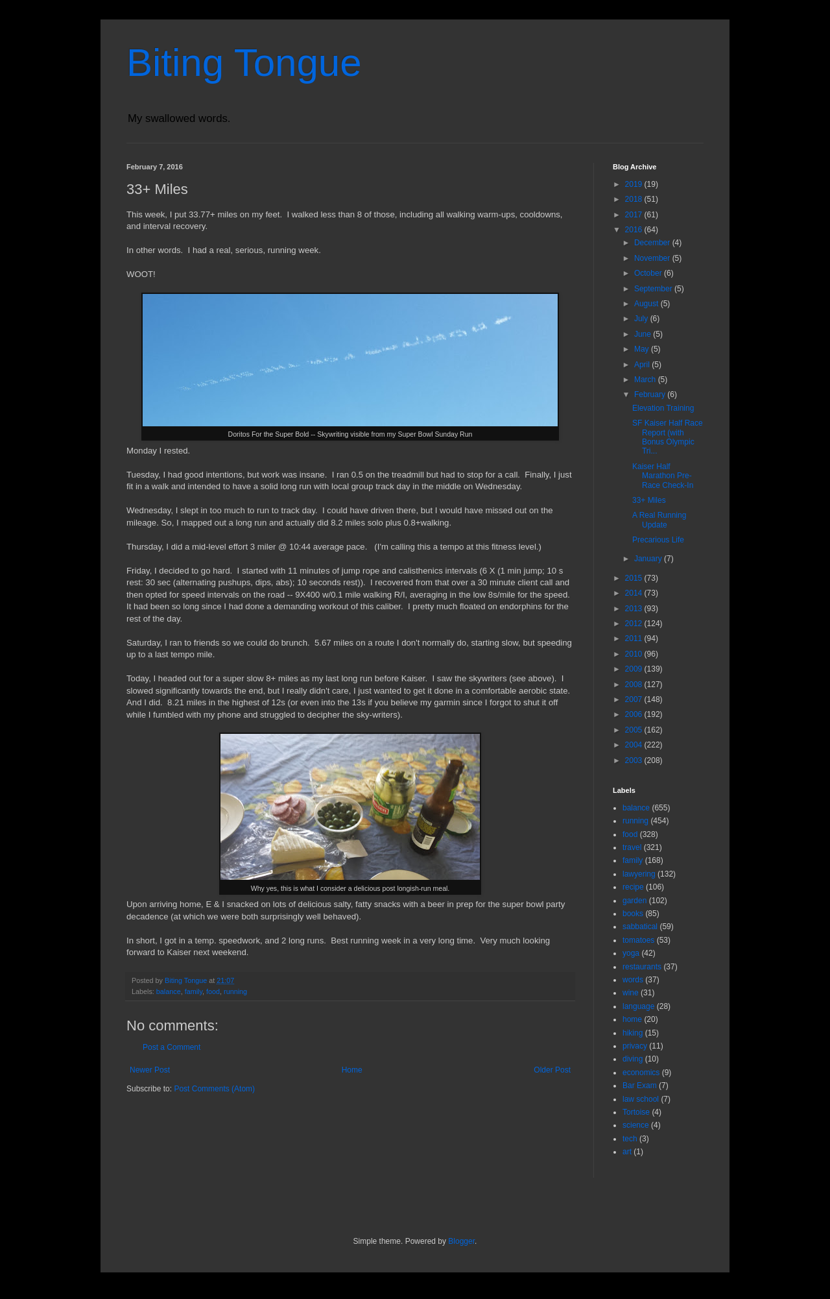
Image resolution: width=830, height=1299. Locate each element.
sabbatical (640, 926)
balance (168, 991)
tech (629, 1138)
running (235, 991)
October (649, 273)
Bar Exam (639, 1085)
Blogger (461, 1241)
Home (352, 1069)
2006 (635, 714)
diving (632, 1058)
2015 (635, 578)
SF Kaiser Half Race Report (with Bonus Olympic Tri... (667, 437)
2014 (635, 593)
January (649, 558)
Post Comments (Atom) (214, 1088)
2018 (635, 199)
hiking (632, 1033)
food (213, 991)
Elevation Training (663, 408)
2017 (635, 214)
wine (630, 992)
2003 (635, 760)
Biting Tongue (244, 62)
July (642, 318)
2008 (635, 684)
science (635, 1125)
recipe (633, 887)
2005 (635, 729)
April (643, 364)
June (643, 334)
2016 (635, 229)
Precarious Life (658, 539)
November (653, 258)
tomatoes (638, 940)
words (632, 979)
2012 (635, 623)
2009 (635, 669)
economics (640, 1072)
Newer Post (150, 1069)
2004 (635, 744)
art (627, 1151)
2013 (635, 608)
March (646, 379)
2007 (635, 699)
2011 (635, 638)
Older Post (552, 1069)
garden (634, 900)
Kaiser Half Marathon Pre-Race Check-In (662, 476)
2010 (635, 654)
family (193, 991)
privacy (634, 1045)
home (632, 1019)
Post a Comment (171, 1047)
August (647, 303)
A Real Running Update (659, 520)
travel (631, 847)
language (638, 1006)
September (654, 288)
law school (640, 1099)
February (650, 394)
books (632, 913)
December (653, 242)
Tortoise (636, 1112)
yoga (630, 953)
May (642, 349)
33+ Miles (649, 500)
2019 (635, 184)
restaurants (641, 966)
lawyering (639, 874)
